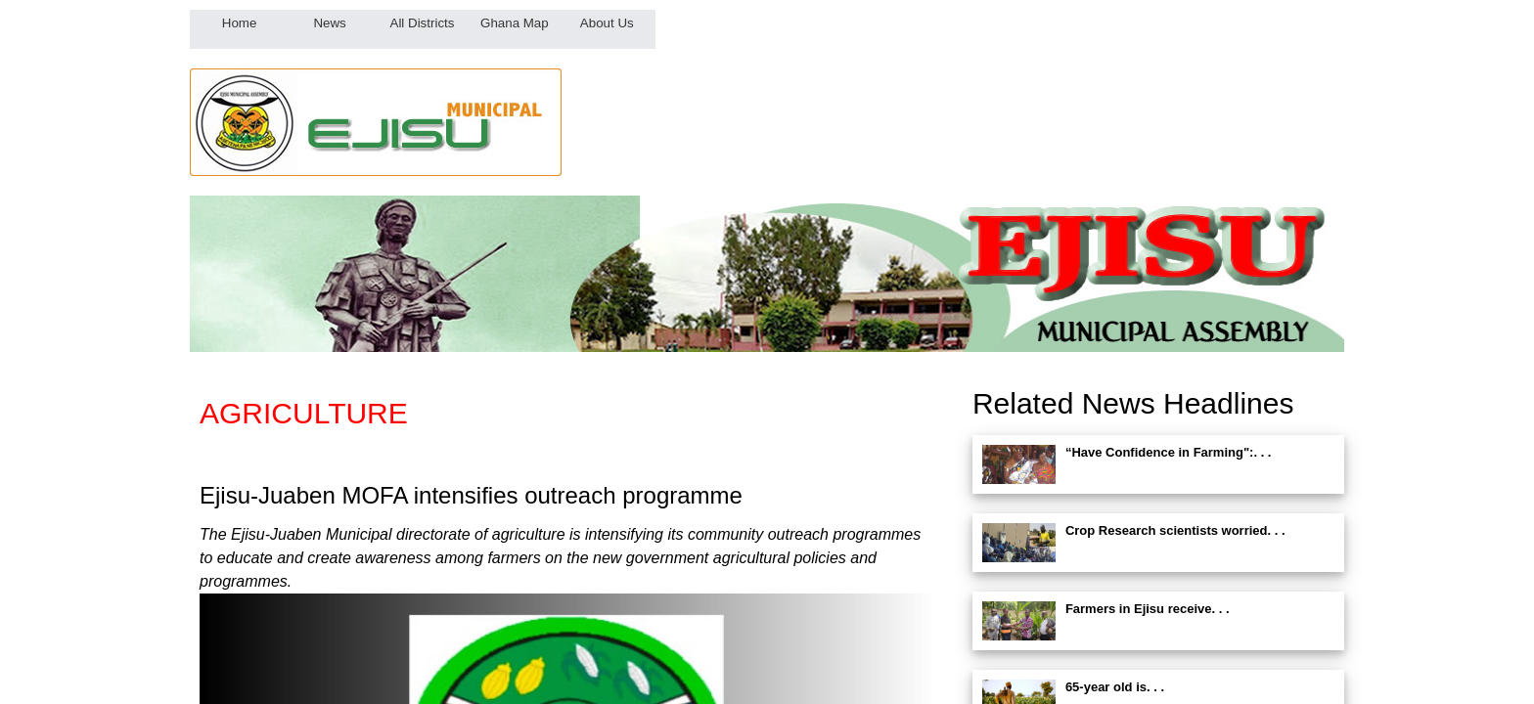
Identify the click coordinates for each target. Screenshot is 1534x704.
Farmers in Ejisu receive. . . (1147, 608)
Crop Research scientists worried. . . (1175, 530)
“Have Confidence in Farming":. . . (1168, 452)
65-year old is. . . (1114, 687)
